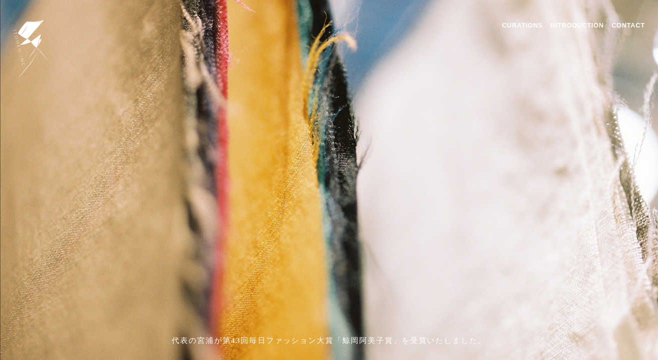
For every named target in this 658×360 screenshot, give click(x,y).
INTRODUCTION (577, 25)
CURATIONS (522, 25)
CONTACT (628, 25)
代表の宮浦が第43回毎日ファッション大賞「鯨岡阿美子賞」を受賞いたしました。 (329, 340)
